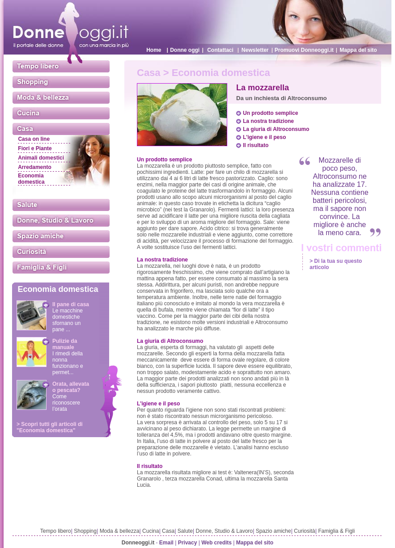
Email (166, 543)
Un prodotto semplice (270, 113)
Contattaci (220, 50)
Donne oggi (185, 50)
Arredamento (34, 167)
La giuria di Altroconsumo (276, 129)
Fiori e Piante (34, 148)
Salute (185, 531)
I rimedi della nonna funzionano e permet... (67, 362)
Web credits (216, 543)
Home (153, 50)
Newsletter (255, 50)
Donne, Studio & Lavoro (224, 531)
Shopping (85, 531)
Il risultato (255, 145)
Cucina (150, 531)
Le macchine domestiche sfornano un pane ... (67, 320)
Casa (168, 531)
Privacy (187, 543)
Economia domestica (31, 179)
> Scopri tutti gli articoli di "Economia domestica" (50, 427)
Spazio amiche (273, 531)
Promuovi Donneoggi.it (304, 50)
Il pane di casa (70, 304)
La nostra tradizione (268, 121)
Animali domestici (41, 158)
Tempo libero (55, 531)
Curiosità (304, 531)
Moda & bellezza (120, 531)
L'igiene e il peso (264, 137)
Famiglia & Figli (336, 531)
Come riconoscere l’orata (66, 402)
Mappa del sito (358, 50)
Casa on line (34, 139)
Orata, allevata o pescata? (70, 387)
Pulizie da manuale (64, 344)
